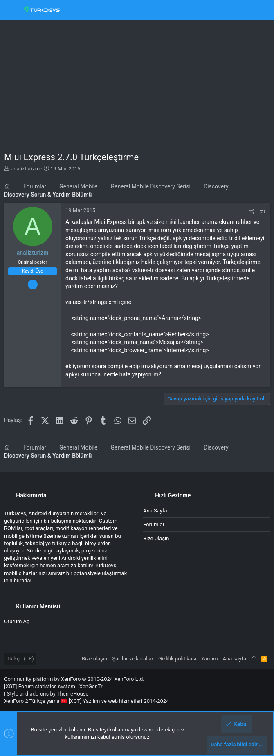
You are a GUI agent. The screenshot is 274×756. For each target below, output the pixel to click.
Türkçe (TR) (20, 658)
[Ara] (262, 10)
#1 (263, 211)
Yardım (209, 658)
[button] (12, 10)
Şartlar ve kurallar (132, 658)
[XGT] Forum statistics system (53, 686)
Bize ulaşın (156, 538)
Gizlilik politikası (177, 658)
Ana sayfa (155, 511)
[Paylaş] (251, 211)
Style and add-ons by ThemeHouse (47, 694)
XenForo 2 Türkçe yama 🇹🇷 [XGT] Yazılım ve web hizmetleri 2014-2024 (86, 701)
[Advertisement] (137, 82)
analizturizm (25, 169)
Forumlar (153, 524)
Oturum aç (16, 621)
